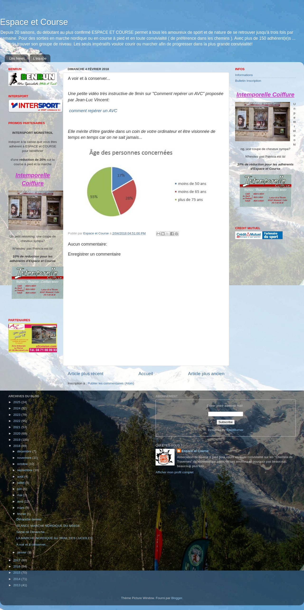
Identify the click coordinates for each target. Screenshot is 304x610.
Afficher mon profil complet (175, 472)
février (22, 514)
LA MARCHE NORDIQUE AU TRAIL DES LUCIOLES (54, 538)
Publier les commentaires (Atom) (111, 383)
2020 (17, 433)
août (20, 476)
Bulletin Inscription (248, 80)
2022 (17, 421)
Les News (17, 58)
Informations (244, 75)
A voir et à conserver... (32, 544)
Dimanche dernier (29, 519)
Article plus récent (85, 373)
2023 (17, 414)
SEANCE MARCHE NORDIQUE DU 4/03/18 (48, 526)
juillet (21, 482)
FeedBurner (235, 430)
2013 (17, 585)
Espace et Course (34, 22)
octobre (23, 464)
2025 (17, 402)
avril (20, 501)
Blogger (176, 598)
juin (20, 489)
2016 (17, 566)
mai (20, 495)
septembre (25, 470)
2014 (17, 579)
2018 (17, 446)
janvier (22, 552)
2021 (17, 427)
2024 (17, 408)
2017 (17, 560)
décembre (24, 451)
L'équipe (39, 58)
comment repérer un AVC (93, 110)
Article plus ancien (206, 373)
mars (21, 507)
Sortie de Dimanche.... (32, 532)
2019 (17, 439)
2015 (17, 572)
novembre (24, 458)
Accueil (145, 373)
